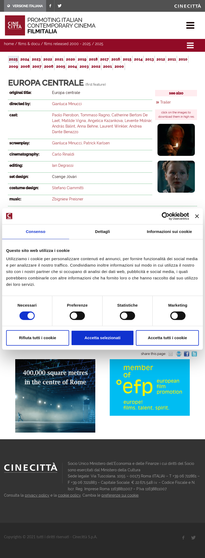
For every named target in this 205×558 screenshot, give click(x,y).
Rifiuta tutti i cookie (37, 337)
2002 (95, 66)
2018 (93, 59)
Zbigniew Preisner (67, 199)
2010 (183, 59)
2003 (84, 66)
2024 (24, 59)
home (9, 44)
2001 (107, 66)
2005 (60, 66)
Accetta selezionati (102, 337)
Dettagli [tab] (102, 231)
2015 (127, 59)
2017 (104, 59)
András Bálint (63, 126)
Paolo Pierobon (65, 115)
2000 (119, 66)
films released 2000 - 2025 (67, 44)
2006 (48, 66)
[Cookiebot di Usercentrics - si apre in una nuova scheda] (165, 216)
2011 (172, 59)
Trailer (165, 102)
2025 (99, 44)
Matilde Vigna (74, 120)
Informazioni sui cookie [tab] (169, 231)
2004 (72, 66)
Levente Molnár (138, 120)
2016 (115, 59)
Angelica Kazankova (105, 120)
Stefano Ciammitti (68, 188)
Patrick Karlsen (97, 143)
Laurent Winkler (113, 126)
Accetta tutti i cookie (167, 337)
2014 (138, 59)
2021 (59, 59)
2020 (70, 59)
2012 (160, 59)
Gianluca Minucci (67, 104)
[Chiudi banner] (197, 216)
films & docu (29, 44)
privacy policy (37, 495)
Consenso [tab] (35, 231)
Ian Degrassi (62, 165)
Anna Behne (87, 126)
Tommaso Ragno (95, 115)
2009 (13, 66)
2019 (82, 59)
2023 (36, 59)
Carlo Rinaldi (63, 154)
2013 (149, 59)
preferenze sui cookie (120, 495)
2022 (47, 59)
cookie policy (69, 495)
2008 (25, 66)
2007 (36, 66)
